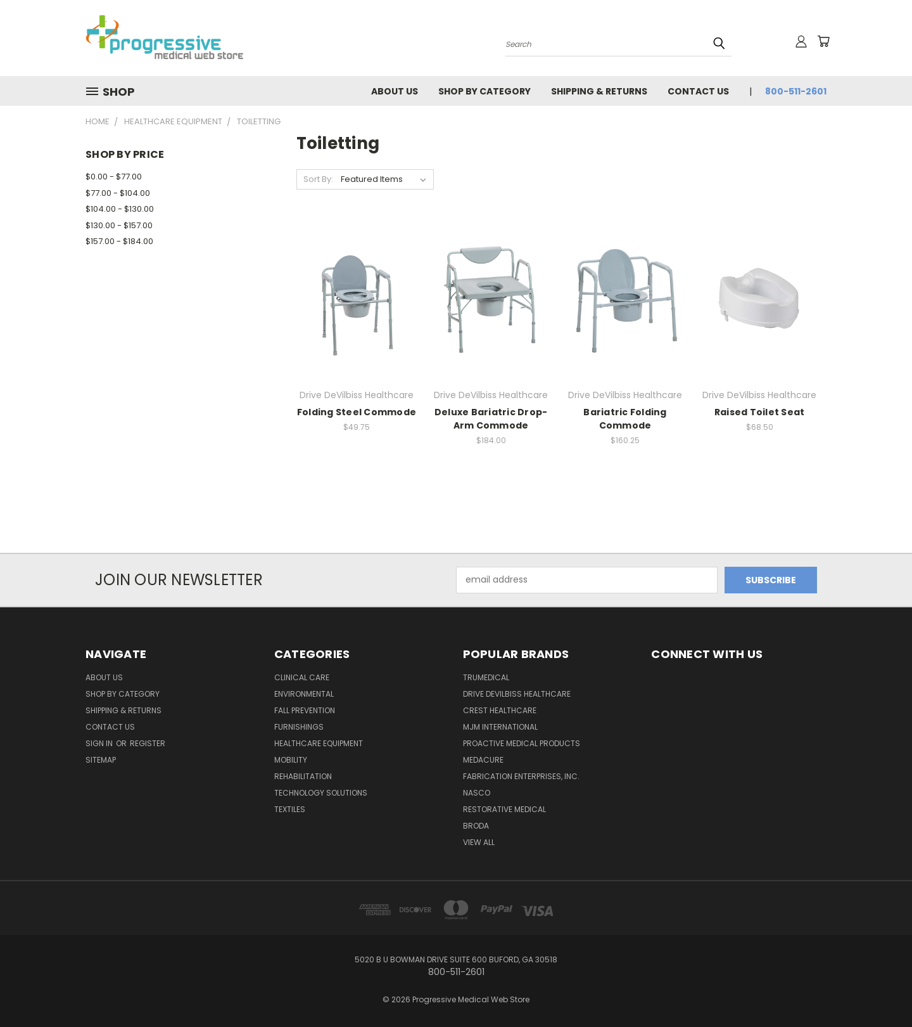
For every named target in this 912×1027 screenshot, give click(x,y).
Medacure (483, 759)
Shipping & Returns (599, 91)
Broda (476, 825)
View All (479, 842)
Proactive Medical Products (521, 743)
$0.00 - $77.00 (114, 177)
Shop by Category (484, 91)
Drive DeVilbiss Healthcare (517, 693)
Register (147, 743)
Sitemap (101, 759)
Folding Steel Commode (356, 412)
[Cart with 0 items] (823, 41)
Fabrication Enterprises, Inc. (521, 776)
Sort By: (318, 179)
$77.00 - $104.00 (118, 193)
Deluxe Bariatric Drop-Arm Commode (491, 419)
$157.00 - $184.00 (119, 241)
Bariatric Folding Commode (624, 419)
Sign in (100, 743)
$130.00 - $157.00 (119, 225)
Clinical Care (301, 677)
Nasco (476, 792)
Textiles (289, 809)
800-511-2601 (795, 91)
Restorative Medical (504, 809)
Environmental (304, 693)
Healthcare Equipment (318, 743)
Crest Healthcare (499, 710)
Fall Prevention (304, 710)
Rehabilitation (303, 776)
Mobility (290, 759)
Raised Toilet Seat (759, 412)
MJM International (500, 726)
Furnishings (299, 726)
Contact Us (698, 91)
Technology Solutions (320, 792)
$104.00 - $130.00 (120, 209)
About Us (394, 91)
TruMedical (486, 677)
